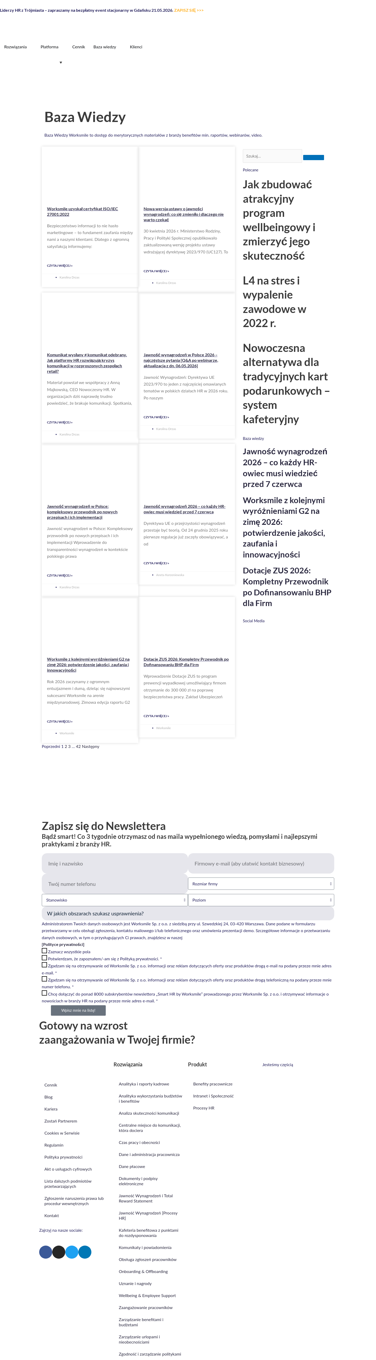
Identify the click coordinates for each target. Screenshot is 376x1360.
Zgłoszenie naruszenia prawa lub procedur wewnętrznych (74, 1201)
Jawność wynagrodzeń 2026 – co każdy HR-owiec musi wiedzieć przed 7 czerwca (185, 509)
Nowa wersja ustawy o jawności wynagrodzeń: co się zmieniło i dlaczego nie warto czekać (184, 214)
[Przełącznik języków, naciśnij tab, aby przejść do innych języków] (32, 62)
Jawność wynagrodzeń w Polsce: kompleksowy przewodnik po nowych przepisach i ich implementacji (82, 512)
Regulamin (53, 1144)
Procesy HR (203, 1107)
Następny (90, 746)
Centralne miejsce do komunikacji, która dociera (150, 1128)
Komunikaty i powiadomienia (145, 1247)
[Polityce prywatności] (63, 944)
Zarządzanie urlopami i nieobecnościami (139, 1339)
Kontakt (51, 1215)
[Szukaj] (313, 157)
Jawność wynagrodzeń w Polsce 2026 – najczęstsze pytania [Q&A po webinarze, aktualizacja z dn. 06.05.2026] (181, 360)
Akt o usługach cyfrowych (68, 1168)
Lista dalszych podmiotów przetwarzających (67, 1183)
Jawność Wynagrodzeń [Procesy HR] (148, 1215)
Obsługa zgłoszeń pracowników (148, 1259)
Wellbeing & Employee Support (147, 1295)
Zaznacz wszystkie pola (69, 951)
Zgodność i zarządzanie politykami (150, 1353)
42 (78, 746)
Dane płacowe (132, 1166)
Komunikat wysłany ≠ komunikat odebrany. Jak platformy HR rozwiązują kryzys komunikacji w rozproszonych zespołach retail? (87, 362)
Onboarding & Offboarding (143, 1271)
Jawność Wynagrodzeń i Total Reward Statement (146, 1198)
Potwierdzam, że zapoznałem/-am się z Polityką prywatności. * (105, 958)
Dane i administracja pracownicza (149, 1154)
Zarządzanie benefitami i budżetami (141, 1322)
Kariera (50, 1108)
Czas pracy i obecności (140, 1142)
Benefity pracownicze (212, 1083)
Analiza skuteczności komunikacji (149, 1113)
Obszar (188, 913)
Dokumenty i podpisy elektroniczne (138, 1181)
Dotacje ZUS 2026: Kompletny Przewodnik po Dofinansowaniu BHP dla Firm (186, 661)
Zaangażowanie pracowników (146, 1307)
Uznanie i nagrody (135, 1283)
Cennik (50, 1084)
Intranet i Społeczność (213, 1095)
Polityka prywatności (63, 1156)
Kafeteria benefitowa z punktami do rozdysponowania (148, 1233)
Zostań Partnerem (60, 1120)
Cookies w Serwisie (62, 1132)
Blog (48, 1096)
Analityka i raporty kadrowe (144, 1083)
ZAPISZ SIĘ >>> (189, 10)
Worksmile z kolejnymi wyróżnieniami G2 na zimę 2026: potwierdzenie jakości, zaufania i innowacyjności (88, 664)
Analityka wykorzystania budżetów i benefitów (150, 1098)
